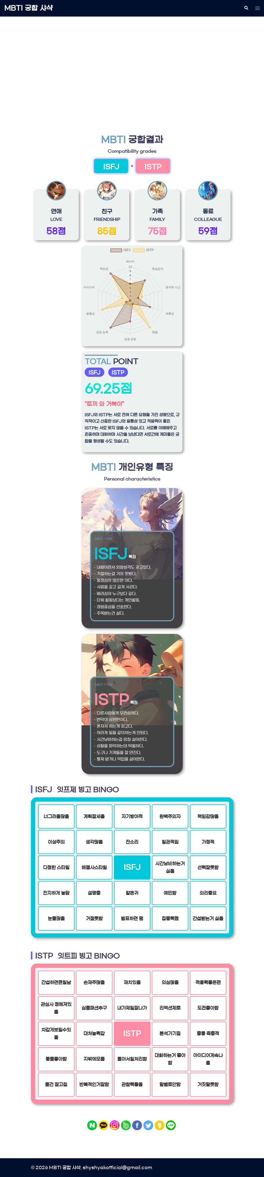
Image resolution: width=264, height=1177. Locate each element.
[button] (246, 8)
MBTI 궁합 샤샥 (28, 8)
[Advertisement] (132, 63)
